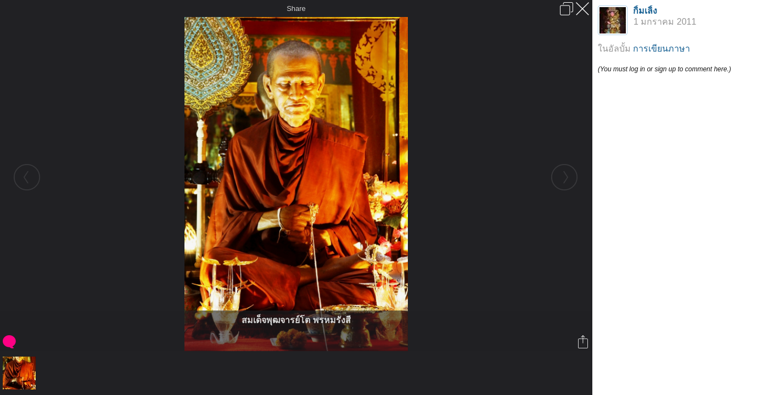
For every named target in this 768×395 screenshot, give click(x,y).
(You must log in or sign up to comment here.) (664, 69)
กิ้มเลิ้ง (645, 10)
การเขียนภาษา (661, 48)
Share (296, 8)
